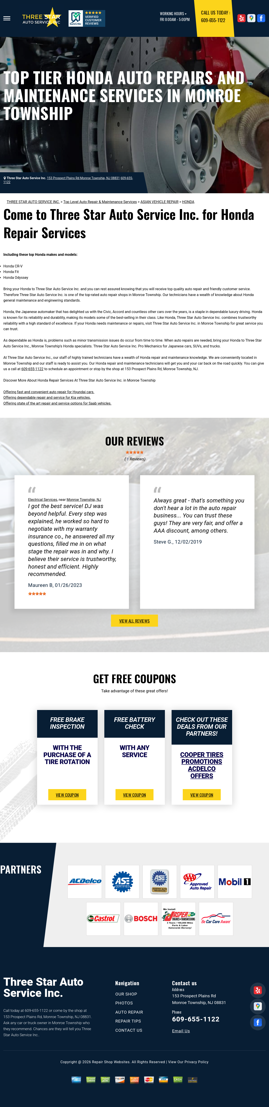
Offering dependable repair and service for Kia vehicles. (47, 397)
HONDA (188, 202)
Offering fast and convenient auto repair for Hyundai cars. (48, 392)
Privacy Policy (196, 1062)
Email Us (181, 1031)
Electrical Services (42, 500)
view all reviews (134, 621)
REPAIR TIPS (128, 1021)
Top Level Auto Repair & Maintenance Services (100, 202)
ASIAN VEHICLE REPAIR (160, 202)
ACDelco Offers (201, 772)
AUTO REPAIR (129, 1012)
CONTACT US (128, 1030)
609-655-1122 (213, 20)
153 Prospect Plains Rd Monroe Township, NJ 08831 (83, 178)
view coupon (67, 795)
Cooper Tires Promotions (201, 758)
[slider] (134, 452)
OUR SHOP (126, 994)
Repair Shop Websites (111, 1062)
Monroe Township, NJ (84, 500)
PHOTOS (124, 1003)
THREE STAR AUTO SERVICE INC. (33, 202)
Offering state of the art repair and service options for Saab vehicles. (57, 403)
